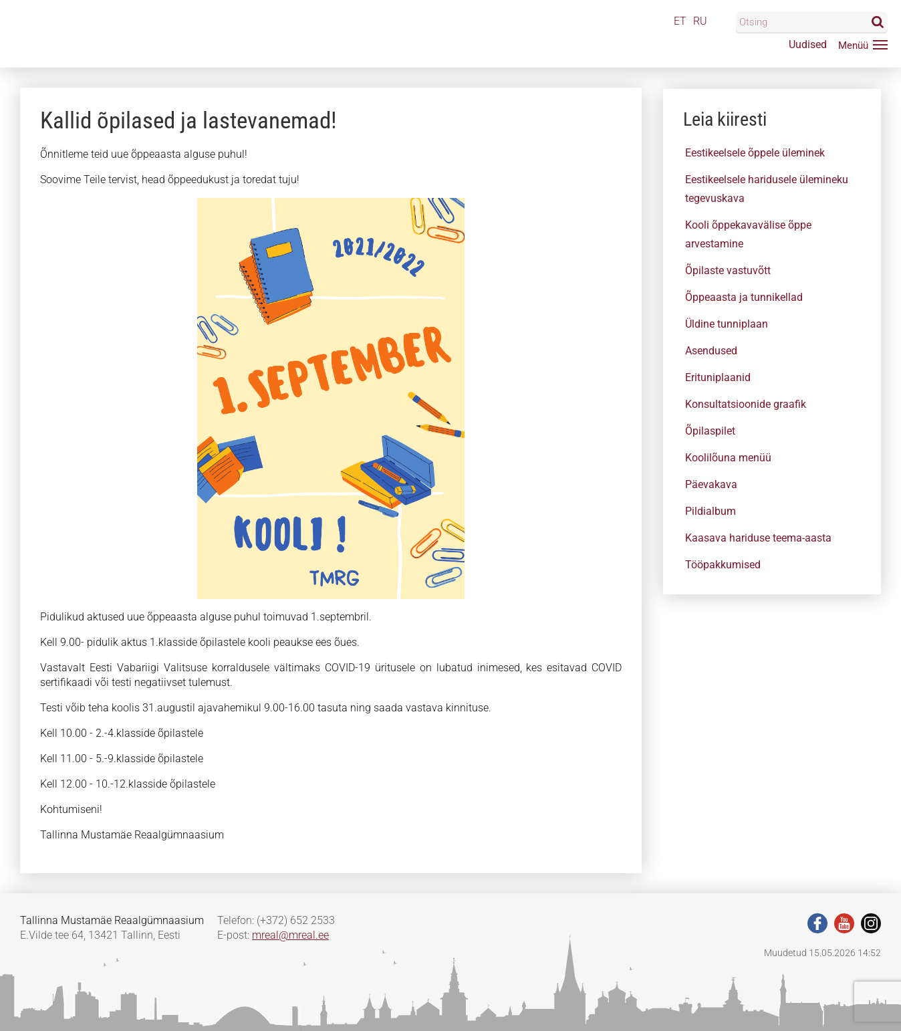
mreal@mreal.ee (290, 935)
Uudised (808, 44)
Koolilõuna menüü (728, 457)
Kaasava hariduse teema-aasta (758, 538)
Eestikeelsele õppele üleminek (755, 152)
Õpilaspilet (710, 431)
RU (700, 21)
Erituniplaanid (718, 377)
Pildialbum (710, 511)
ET (680, 21)
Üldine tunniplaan (726, 324)
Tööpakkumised (723, 564)
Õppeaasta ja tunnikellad (744, 297)
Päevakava (711, 484)
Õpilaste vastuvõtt (728, 270)
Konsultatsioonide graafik (745, 404)
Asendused (711, 350)
